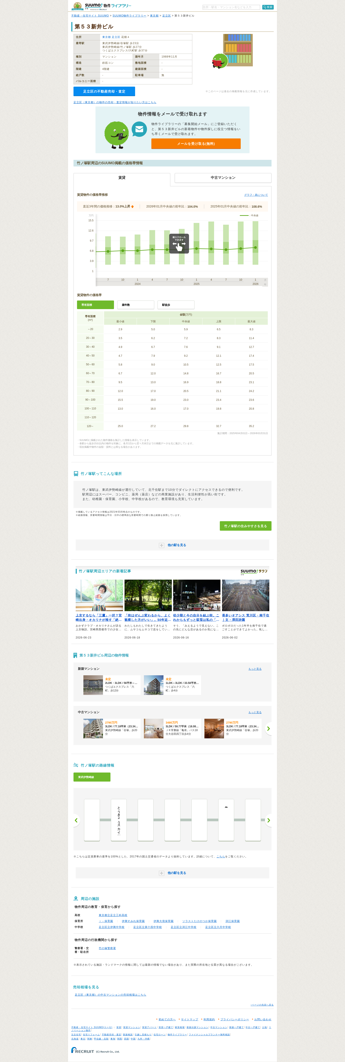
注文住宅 (76, 1034)
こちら (221, 856)
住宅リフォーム (91, 1034)
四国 (126, 1039)
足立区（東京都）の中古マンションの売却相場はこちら (110, 994)
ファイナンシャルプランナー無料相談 (209, 1034)
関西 (119, 1039)
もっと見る (255, 668)
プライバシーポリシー (234, 1019)
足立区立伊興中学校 (112, 927)
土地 (264, 1027)
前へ (76, 820)
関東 (89, 1039)
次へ (268, 820)
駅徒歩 (166, 304)
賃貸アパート (149, 1027)
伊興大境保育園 (164, 921)
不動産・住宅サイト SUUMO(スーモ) (91, 1027)
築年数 (126, 304)
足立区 (166, 15)
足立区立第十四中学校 (147, 927)
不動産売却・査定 (111, 1034)
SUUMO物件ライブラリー (130, 15)
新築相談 (128, 1034)
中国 (133, 1039)
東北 (83, 1039)
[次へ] (268, 728)
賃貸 (118, 1027)
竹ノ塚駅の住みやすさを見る (245, 526)
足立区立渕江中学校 (183, 927)
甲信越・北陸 (101, 1039)
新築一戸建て (236, 1027)
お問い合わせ (263, 1019)
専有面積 (86, 304)
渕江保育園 (233, 921)
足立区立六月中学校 (218, 927)
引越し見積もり (143, 1034)
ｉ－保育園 (106, 921)
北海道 (75, 1039)
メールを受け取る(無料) (196, 144)
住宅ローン (160, 1034)
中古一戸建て (253, 1027)
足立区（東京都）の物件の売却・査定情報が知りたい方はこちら (114, 102)
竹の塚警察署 (107, 948)
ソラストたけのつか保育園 (199, 921)
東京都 (154, 15)
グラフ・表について (256, 194)
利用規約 (209, 1019)
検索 (270, 7)
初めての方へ (167, 1019)
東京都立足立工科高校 (113, 915)
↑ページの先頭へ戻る (262, 1005)
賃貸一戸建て (166, 1027)
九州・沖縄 (144, 1039)
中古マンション (218, 1027)
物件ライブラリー (177, 1034)
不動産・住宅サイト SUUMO (90, 15)
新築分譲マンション (197, 1027)
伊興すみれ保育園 (133, 921)
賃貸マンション (131, 1027)
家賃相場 (180, 1027)
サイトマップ (189, 1019)
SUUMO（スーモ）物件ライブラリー (101, 6)
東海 (112, 1039)
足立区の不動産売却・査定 (104, 91)
